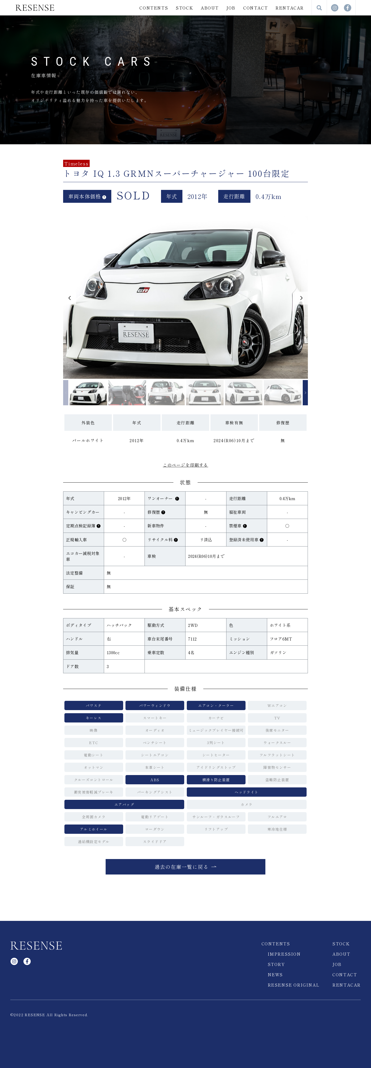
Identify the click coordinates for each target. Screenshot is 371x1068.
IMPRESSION (284, 954)
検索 (319, 7)
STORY (276, 964)
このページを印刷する (185, 465)
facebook (347, 7)
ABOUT (209, 8)
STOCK (184, 8)
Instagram (335, 7)
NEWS (275, 974)
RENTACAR (289, 8)
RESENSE (34, 7)
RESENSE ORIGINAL (294, 985)
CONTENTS (153, 8)
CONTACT (255, 8)
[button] (69, 298)
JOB (230, 8)
